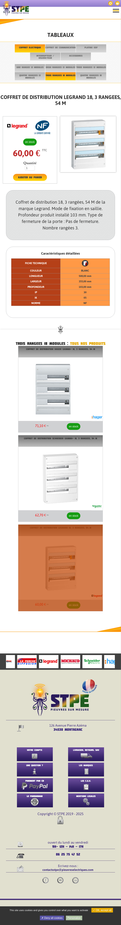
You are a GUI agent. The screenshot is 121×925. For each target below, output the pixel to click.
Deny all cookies (52, 918)
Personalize (74, 918)
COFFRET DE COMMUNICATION (60, 47)
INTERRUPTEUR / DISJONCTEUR (45, 56)
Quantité (30, 163)
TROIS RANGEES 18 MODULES (60, 75)
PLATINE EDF (91, 47)
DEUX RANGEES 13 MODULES (60, 67)
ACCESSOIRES (75, 55)
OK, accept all (102, 910)
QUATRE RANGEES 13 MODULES (30, 76)
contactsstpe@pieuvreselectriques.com (67, 869)
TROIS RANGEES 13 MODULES (91, 67)
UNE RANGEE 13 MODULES (30, 67)
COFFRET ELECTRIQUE (30, 47)
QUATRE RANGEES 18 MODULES (91, 76)
